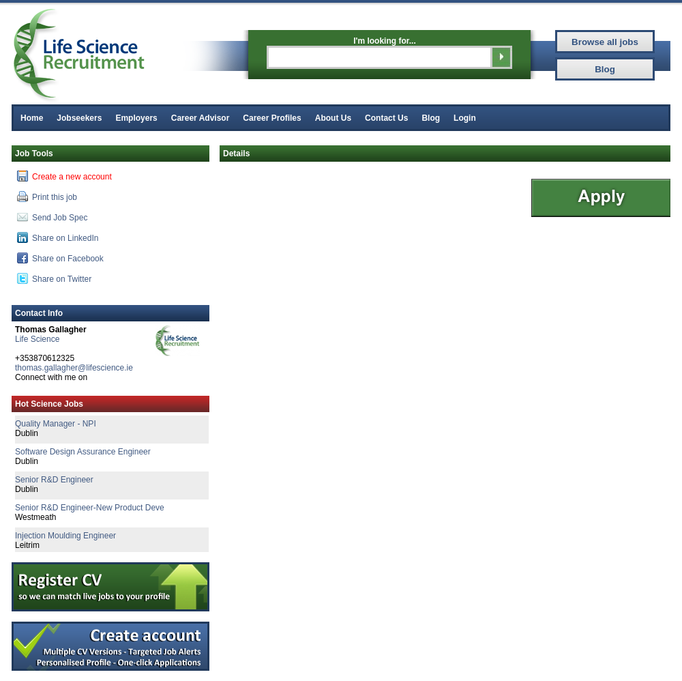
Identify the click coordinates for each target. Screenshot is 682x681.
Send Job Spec (52, 217)
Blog (430, 118)
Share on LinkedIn (57, 237)
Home (31, 118)
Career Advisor (200, 118)
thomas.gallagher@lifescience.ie (74, 368)
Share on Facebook (60, 257)
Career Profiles (272, 118)
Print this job (47, 196)
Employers (136, 118)
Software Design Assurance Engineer (83, 452)
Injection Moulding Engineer (65, 535)
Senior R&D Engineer (54, 479)
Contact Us (386, 118)
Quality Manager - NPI (55, 424)
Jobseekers (79, 118)
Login (465, 118)
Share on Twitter (54, 278)
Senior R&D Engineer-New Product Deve (89, 507)
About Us (333, 118)
